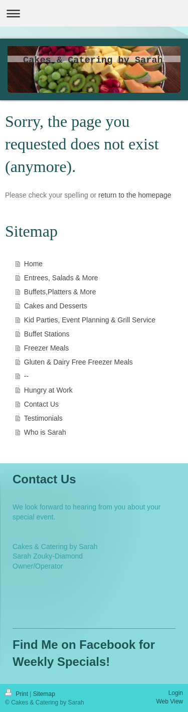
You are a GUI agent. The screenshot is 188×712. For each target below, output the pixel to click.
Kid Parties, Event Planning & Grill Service (89, 320)
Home (33, 264)
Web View (169, 701)
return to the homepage (134, 195)
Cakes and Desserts (55, 306)
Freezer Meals (46, 348)
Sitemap (44, 693)
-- (26, 376)
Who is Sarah (45, 432)
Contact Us (41, 404)
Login (175, 692)
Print (17, 693)
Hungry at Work (48, 390)
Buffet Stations (47, 334)
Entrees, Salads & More (61, 278)
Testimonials (43, 418)
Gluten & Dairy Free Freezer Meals (78, 362)
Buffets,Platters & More (60, 292)
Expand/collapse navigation (94, 13)
